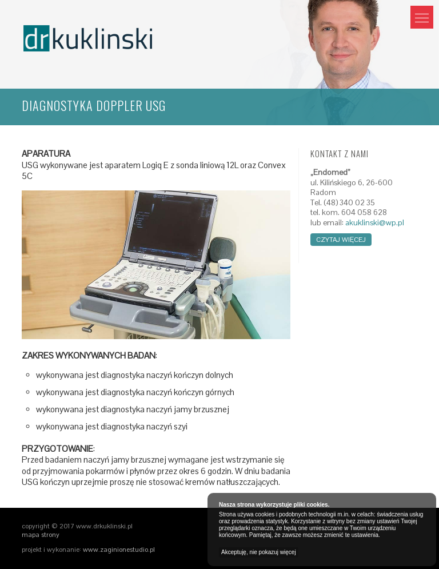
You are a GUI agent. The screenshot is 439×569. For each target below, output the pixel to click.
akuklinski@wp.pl (374, 223)
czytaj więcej (341, 239)
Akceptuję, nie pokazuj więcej (258, 552)
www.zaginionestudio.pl (119, 549)
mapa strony (40, 534)
